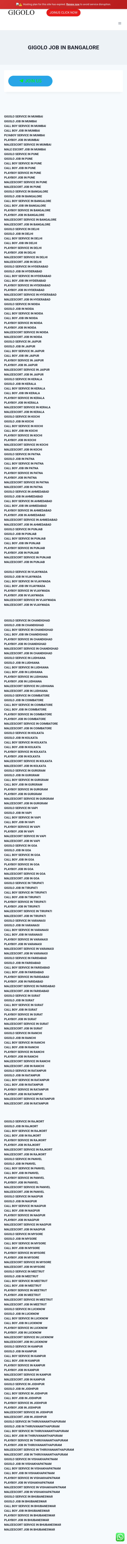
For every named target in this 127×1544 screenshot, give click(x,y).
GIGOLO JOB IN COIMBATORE (23, 700)
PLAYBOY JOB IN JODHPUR (22, 1407)
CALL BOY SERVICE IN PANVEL (24, 1168)
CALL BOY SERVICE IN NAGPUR (25, 1205)
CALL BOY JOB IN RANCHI (21, 1047)
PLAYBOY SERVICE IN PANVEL (24, 1177)
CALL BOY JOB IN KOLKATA (22, 746)
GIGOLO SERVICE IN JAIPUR (22, 341)
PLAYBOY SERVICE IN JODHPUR (25, 1402)
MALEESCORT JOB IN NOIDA (23, 336)
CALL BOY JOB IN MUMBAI (22, 130)
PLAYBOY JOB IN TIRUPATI (22, 906)
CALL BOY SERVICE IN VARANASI (26, 929)
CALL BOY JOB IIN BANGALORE (25, 205)
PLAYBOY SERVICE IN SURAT (23, 1014)
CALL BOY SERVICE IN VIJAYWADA (27, 581)
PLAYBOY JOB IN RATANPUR (23, 1094)
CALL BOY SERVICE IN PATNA (24, 463)
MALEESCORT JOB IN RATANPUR (26, 1103)
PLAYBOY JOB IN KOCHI (20, 440)
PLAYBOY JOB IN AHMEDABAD (24, 515)
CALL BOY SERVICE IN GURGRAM (26, 779)
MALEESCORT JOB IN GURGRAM (26, 803)
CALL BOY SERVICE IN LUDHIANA (26, 667)
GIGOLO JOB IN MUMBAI (20, 121)
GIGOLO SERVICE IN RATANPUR (25, 1070)
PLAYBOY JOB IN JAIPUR (21, 365)
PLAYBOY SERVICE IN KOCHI (23, 435)
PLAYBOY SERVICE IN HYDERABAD (27, 285)
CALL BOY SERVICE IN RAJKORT (25, 1130)
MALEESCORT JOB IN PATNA (23, 487)
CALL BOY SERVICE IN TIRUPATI (25, 892)
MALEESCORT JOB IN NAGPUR (24, 1229)
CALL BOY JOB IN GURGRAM (23, 784)
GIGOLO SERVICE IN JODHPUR (24, 1383)
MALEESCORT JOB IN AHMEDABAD (27, 524)
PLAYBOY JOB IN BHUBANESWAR (26, 1520)
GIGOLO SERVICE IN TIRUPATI (24, 883)
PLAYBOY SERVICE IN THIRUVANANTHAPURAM (36, 1440)
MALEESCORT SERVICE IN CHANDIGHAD (31, 648)
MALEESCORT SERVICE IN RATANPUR (29, 1098)
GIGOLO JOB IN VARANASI (21, 925)
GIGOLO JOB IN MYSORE (20, 1238)
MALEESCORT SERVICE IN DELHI (26, 257)
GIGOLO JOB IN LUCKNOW (21, 1313)
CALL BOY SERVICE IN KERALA (24, 388)
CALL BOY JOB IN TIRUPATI (22, 897)
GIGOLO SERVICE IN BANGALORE (26, 191)
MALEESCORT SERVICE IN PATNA (26, 482)
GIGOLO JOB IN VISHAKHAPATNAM (27, 1463)
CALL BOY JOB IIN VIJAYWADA (24, 585)
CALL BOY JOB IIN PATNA (21, 468)
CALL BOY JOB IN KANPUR (22, 1360)
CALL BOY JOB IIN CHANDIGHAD (26, 634)
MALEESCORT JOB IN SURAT (23, 1028)
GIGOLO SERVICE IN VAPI (21, 808)
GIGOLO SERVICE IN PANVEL (23, 1158)
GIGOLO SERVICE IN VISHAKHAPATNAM (31, 1459)
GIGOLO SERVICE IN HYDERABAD (26, 266)
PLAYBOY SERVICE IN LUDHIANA (26, 676)
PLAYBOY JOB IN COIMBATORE (25, 718)
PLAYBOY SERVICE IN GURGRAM (26, 789)
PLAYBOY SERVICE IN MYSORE (24, 1252)
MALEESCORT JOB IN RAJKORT (25, 1154)
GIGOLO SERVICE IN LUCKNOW (24, 1308)
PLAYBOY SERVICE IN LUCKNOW (25, 1327)
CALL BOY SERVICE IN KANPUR (25, 1355)
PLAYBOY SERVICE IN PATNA (23, 472)
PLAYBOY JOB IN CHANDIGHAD (25, 643)
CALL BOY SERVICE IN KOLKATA (25, 742)
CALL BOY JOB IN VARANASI (23, 934)
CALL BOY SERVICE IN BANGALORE (27, 200)
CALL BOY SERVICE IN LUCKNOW (26, 1318)
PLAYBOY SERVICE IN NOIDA (23, 322)
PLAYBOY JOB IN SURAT (20, 1018)
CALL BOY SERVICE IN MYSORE (25, 1243)
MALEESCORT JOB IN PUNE (22, 186)
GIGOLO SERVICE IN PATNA (22, 454)
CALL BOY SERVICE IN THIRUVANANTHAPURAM (36, 1430)
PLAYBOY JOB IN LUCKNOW (22, 1332)
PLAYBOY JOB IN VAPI (19, 831)
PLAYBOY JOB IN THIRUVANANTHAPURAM (33, 1445)
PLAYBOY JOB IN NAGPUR (21, 1219)
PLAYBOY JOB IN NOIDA (20, 327)
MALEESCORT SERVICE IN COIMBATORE (31, 723)
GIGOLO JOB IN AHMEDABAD (23, 496)
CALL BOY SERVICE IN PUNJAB (25, 538)
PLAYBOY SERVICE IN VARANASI (26, 939)
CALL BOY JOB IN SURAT (20, 1009)
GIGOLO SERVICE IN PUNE (21, 153)
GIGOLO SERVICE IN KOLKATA (24, 732)
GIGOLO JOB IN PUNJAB (20, 533)
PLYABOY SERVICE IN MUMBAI (24, 135)
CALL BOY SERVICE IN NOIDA (23, 313)
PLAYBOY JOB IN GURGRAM (23, 793)
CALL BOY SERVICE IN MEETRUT (25, 1280)
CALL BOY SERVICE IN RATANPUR (26, 1080)
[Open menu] (120, 23)
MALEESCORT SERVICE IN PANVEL (27, 1186)
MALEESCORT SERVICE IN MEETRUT (28, 1299)
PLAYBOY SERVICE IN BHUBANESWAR (29, 1515)
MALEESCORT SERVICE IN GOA (24, 873)
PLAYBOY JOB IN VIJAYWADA (24, 595)
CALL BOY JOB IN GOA (19, 859)
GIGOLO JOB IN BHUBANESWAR (25, 1501)
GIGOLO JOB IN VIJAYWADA (22, 576)
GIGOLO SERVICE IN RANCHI (23, 1033)
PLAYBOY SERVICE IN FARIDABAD (26, 976)
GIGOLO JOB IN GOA (17, 850)
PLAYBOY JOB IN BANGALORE (24, 214)
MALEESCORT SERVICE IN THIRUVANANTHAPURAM (39, 1449)
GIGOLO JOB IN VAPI (18, 812)
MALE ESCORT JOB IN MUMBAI (25, 149)
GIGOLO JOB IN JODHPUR (21, 1388)
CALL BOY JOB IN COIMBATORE (25, 709)
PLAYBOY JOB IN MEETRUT (22, 1294)
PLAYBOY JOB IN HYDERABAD (24, 290)
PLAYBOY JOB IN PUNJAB (21, 552)
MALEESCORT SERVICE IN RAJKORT (28, 1149)
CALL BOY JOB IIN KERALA (22, 393)
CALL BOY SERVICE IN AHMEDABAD (28, 500)
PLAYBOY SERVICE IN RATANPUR (26, 1089)
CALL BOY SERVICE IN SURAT (24, 1005)
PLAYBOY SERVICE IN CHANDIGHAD (28, 639)
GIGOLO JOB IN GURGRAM (21, 775)
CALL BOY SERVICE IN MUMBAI (25, 125)
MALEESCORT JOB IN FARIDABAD (26, 990)
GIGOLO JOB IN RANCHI (20, 1037)
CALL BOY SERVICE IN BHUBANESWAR (30, 1505)
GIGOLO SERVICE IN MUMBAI (23, 116)
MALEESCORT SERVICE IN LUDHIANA (29, 686)
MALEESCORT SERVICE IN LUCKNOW (28, 1337)
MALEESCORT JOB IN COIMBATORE (28, 728)
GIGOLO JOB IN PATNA (19, 458)
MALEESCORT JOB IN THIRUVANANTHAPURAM (36, 1454)
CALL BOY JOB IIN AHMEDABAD (25, 505)
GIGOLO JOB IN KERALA (20, 383)
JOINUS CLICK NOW (63, 12)
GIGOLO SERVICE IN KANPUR (23, 1346)
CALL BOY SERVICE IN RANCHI (24, 1042)
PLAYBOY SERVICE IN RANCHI (24, 1051)
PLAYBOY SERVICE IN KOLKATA (25, 751)
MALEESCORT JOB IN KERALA (24, 411)
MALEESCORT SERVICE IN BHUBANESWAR (32, 1524)
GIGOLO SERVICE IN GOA (20, 845)
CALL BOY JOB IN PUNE (20, 168)
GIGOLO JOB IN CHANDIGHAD (24, 625)
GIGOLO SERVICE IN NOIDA (22, 303)
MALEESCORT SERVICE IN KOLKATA (28, 761)
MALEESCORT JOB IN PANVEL (24, 1191)
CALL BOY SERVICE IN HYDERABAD (27, 275)
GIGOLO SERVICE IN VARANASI (25, 920)
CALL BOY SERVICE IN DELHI (23, 238)
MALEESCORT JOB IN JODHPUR (25, 1416)
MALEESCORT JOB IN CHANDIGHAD (28, 653)
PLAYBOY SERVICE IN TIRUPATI (25, 901)
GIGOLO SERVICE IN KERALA (23, 379)
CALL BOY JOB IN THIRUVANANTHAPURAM (33, 1435)
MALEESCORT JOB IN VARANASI (26, 953)
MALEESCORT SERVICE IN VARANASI (29, 948)
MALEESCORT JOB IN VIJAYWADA (27, 604)
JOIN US (30, 80)
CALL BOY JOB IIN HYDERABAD (25, 280)
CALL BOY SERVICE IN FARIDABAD (27, 967)
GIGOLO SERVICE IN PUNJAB (23, 529)
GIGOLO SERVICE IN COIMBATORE (27, 695)
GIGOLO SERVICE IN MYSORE (23, 1233)
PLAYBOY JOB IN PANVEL (21, 1182)
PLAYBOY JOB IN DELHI (19, 252)
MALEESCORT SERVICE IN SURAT (26, 1023)
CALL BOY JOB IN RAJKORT (22, 1135)
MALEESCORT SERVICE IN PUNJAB (27, 557)
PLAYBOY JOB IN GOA (18, 868)
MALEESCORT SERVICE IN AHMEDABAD (30, 519)
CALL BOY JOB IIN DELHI (20, 243)
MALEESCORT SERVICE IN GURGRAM (29, 798)
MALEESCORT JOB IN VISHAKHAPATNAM (32, 1491)
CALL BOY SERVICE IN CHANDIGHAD (28, 629)
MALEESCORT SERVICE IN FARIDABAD (29, 986)
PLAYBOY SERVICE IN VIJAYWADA (27, 590)
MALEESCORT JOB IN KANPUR (24, 1379)
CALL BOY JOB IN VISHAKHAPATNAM (29, 1473)
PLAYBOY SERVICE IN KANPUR (24, 1365)
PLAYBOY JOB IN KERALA (21, 402)
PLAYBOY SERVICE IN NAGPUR (24, 1215)
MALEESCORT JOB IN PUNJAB (24, 562)
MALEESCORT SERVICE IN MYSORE (27, 1262)
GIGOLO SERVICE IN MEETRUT (24, 1271)
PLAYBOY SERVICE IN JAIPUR (24, 360)
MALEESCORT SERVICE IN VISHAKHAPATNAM (35, 1487)
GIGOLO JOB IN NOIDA (19, 308)
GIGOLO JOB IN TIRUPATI (21, 887)
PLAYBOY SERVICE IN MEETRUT (25, 1290)
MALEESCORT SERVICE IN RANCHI (27, 1061)
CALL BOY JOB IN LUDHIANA (23, 671)
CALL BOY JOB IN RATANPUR (23, 1084)
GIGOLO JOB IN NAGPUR (20, 1201)
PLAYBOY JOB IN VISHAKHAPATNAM (29, 1482)
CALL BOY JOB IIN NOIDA (21, 318)
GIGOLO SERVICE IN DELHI (21, 228)
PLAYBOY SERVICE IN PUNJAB (24, 547)
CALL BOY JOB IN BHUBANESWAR (27, 1510)
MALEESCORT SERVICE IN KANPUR (27, 1374)
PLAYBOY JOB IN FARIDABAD (23, 981)
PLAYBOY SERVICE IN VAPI (22, 826)
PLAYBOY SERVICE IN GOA (22, 864)
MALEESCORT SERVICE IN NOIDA (26, 332)
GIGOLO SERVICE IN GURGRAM (24, 770)
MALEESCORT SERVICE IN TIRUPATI (28, 911)
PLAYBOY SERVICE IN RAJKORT (25, 1140)
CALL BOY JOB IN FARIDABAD (24, 972)
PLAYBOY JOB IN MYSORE (21, 1257)
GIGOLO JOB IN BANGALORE (23, 196)
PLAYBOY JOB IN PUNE (19, 177)
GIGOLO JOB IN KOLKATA (21, 737)
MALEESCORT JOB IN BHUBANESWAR (29, 1529)
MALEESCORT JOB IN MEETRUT (25, 1304)
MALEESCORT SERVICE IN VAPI (25, 836)
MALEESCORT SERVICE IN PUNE (25, 182)
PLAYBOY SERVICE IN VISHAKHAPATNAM (32, 1477)
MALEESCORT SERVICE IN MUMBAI (27, 144)
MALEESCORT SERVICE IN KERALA (27, 407)
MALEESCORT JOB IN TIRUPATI (25, 915)
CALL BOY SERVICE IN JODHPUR (25, 1393)
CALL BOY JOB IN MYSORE (22, 1248)
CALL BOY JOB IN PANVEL (21, 1173)
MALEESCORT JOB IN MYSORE (24, 1266)
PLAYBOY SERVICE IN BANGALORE (27, 210)
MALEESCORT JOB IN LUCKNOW (25, 1341)
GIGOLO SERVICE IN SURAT (22, 995)
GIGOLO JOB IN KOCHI (19, 421)
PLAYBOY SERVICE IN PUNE (22, 172)
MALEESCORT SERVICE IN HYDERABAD (30, 294)
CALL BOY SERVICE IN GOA (22, 854)
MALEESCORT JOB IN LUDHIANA (26, 690)
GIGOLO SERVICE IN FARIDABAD (25, 958)
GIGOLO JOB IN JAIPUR (19, 346)
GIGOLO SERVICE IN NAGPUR (23, 1196)
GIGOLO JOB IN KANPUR (20, 1351)
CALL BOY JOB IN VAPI (19, 821)
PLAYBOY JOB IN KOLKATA (22, 756)
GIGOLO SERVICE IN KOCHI (22, 416)
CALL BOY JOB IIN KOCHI (21, 430)
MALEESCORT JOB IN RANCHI (24, 1065)
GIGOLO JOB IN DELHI (18, 233)
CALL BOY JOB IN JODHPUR (22, 1398)
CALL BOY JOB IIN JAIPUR (21, 355)
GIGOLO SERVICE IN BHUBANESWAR (28, 1496)
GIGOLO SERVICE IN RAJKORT (24, 1121)
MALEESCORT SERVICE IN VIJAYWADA (30, 599)
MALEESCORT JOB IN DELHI (22, 261)
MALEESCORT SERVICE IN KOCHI (26, 444)
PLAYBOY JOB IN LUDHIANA (23, 681)
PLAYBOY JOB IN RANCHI (21, 1056)
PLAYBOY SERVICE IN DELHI (23, 247)
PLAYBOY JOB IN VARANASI (23, 943)
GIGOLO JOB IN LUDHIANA (21, 662)
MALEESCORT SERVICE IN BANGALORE (30, 219)
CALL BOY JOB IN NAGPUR (22, 1210)
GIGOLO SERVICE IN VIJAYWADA (25, 571)
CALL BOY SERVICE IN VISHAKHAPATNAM (32, 1468)
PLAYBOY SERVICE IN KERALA (24, 397)
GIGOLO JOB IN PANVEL (20, 1163)
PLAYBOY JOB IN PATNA (20, 477)
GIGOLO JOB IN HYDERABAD (23, 271)
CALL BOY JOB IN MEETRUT (22, 1285)
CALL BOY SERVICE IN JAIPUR (24, 350)
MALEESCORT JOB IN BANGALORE (27, 224)
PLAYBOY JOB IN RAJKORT (22, 1144)
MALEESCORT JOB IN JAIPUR (24, 374)
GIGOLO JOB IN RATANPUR (22, 1075)
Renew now (71, 4)
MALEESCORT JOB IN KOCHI (23, 449)
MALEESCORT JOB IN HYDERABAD (27, 299)
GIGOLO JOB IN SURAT (19, 1000)
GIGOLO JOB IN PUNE (18, 158)
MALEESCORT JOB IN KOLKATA (25, 765)
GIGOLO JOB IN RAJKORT (21, 1126)
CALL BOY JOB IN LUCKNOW (23, 1323)
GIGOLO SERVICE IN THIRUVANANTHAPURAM (35, 1421)
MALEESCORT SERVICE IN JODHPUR (28, 1412)
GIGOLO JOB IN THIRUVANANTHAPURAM (32, 1426)
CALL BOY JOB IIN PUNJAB (22, 543)
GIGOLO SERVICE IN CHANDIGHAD (27, 620)
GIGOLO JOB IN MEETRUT (21, 1276)
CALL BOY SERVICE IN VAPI (22, 817)
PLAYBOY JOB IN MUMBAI (21, 139)
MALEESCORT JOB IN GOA (21, 878)
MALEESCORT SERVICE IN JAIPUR (27, 369)
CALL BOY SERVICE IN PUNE (23, 163)
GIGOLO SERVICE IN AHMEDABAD (26, 491)
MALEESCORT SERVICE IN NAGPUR (27, 1224)
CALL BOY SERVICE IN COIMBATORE (28, 704)
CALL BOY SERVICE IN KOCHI (23, 425)
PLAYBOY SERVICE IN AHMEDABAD (27, 510)
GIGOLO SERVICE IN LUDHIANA (25, 657)
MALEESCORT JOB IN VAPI (22, 840)
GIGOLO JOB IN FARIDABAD (22, 962)
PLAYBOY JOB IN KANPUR (21, 1370)
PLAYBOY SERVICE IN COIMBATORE (28, 714)
